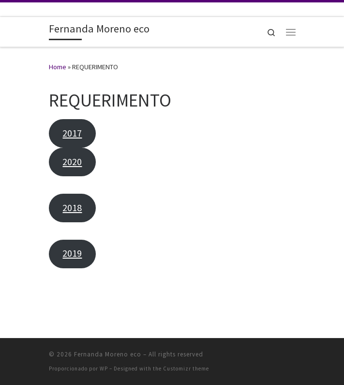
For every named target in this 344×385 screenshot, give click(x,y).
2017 (72, 133)
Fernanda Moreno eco (107, 354)
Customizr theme (186, 368)
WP (104, 368)
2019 (72, 253)
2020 (72, 161)
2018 (72, 207)
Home (57, 66)
